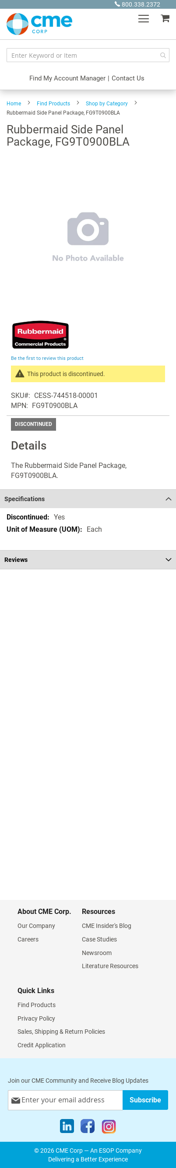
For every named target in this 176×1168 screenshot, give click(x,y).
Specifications (24, 498)
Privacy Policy (36, 1018)
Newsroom (97, 952)
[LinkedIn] (67, 1128)
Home (14, 104)
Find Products (53, 104)
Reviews (16, 559)
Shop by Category (107, 104)
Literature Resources (110, 965)
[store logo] (39, 24)
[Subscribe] (145, 1100)
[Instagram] (108, 1128)
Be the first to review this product (47, 358)
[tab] (88, 498)
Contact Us (128, 78)
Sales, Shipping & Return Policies (61, 1031)
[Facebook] (88, 1128)
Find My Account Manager (67, 78)
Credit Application (42, 1045)
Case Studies (99, 939)
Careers (28, 939)
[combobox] (88, 55)
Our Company (36, 925)
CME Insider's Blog (106, 925)
